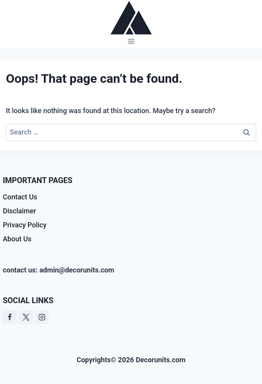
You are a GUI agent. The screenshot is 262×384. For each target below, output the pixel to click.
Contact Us (20, 197)
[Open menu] (131, 41)
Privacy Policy (25, 225)
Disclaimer (19, 211)
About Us (17, 239)
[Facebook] (10, 317)
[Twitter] (26, 317)
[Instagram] (42, 317)
